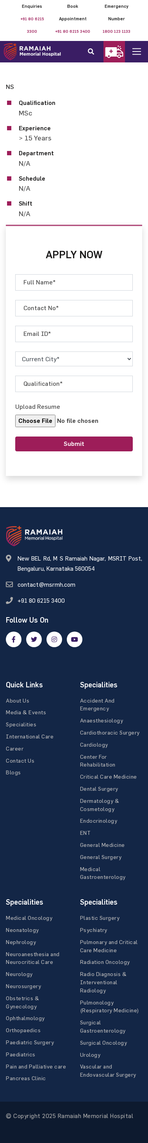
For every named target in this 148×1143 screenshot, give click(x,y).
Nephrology (21, 942)
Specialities (21, 724)
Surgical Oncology (103, 1042)
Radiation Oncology (105, 961)
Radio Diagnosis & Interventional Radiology (103, 982)
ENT (85, 832)
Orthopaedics (23, 1030)
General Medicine (102, 844)
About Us (17, 700)
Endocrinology (99, 820)
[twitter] (34, 639)
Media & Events (26, 712)
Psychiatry (93, 929)
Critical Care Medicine (108, 776)
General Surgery (101, 857)
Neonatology (22, 929)
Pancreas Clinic (26, 1078)
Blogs (13, 772)
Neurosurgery (23, 986)
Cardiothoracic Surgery (110, 732)
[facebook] (13, 639)
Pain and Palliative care (36, 1066)
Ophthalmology (25, 1018)
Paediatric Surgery (30, 1042)
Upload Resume (37, 406)
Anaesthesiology (101, 720)
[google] (54, 639)
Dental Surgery (99, 788)
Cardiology (94, 744)
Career (14, 748)
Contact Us (20, 760)
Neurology (19, 974)
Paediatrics (21, 1054)
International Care (29, 736)
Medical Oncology (29, 917)
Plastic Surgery (100, 917)
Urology (90, 1054)
